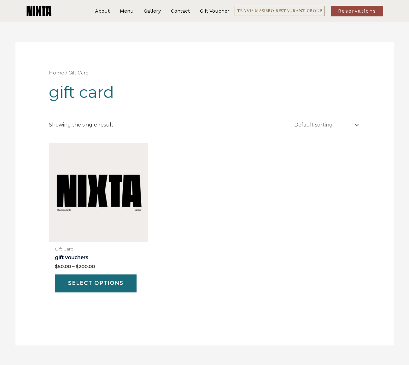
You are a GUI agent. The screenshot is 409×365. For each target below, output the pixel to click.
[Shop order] (325, 124)
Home (56, 73)
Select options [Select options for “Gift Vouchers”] (95, 283)
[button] (362, 11)
